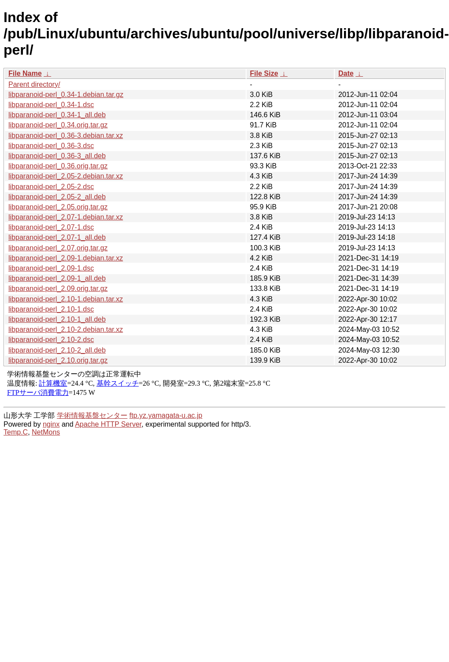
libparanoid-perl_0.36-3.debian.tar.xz (65, 135)
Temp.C (16, 432)
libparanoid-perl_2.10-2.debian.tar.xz (65, 329)
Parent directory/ (34, 84)
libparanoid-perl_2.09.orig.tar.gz (58, 288)
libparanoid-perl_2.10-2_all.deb (57, 350)
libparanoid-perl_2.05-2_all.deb (57, 197)
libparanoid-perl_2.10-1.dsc (51, 309)
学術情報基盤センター (92, 415)
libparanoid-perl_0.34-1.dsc (51, 104)
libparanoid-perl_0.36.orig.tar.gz (58, 166)
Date (346, 73)
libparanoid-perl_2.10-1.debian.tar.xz (65, 299)
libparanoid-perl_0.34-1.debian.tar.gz (65, 94)
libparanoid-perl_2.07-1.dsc (51, 227)
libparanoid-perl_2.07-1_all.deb (57, 237)
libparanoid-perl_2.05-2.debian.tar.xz (65, 176)
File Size (264, 73)
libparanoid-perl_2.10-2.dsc (51, 339)
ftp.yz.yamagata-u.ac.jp (165, 415)
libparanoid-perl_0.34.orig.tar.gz (58, 125)
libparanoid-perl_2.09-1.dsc (51, 268)
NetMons (46, 432)
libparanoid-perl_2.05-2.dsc (51, 186)
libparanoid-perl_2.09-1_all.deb (57, 278)
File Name (25, 73)
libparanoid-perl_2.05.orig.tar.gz (58, 207)
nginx (51, 424)
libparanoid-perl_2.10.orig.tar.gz (58, 360)
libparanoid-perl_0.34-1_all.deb (57, 115)
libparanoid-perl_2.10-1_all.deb (57, 319)
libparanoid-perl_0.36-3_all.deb (57, 156)
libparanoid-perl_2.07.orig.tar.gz (58, 248)
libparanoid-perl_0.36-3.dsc (51, 145)
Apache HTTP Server (108, 424)
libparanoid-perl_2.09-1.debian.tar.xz (65, 258)
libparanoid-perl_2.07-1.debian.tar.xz (65, 217)
